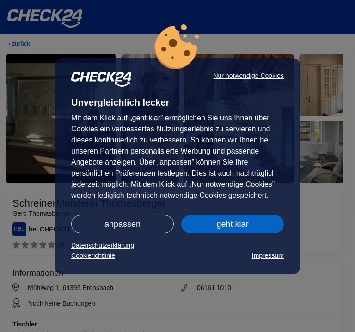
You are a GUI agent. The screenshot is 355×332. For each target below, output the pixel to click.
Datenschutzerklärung (102, 245)
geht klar (232, 224)
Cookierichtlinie (93, 255)
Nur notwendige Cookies (248, 75)
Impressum (268, 255)
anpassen (122, 224)
